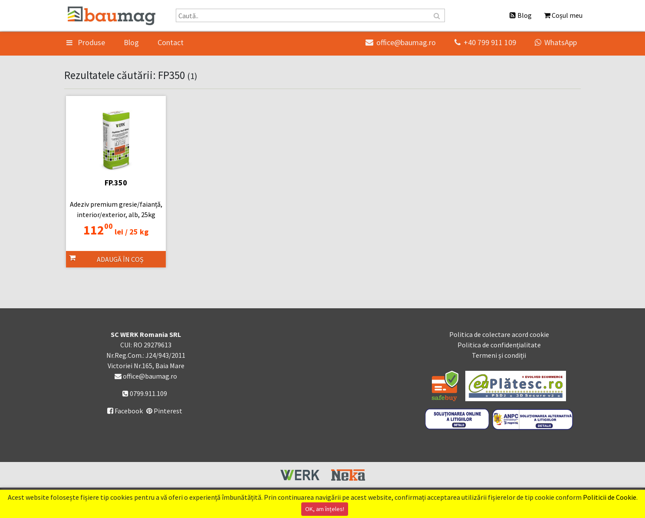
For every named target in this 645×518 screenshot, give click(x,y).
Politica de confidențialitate (499, 344)
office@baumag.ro (400, 42)
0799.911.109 (144, 393)
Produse (85, 42)
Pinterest (164, 410)
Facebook (125, 410)
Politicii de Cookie (609, 497)
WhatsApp (556, 42)
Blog (131, 42)
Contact (171, 42)
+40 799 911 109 (485, 42)
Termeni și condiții (499, 355)
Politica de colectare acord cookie (499, 334)
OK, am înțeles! (324, 509)
